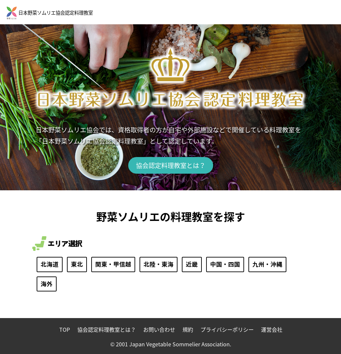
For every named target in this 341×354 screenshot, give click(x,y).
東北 (77, 264)
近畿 (192, 264)
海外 (47, 283)
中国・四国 (225, 264)
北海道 (50, 264)
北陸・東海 (158, 264)
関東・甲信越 (113, 264)
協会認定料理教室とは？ (170, 165)
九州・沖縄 (267, 264)
